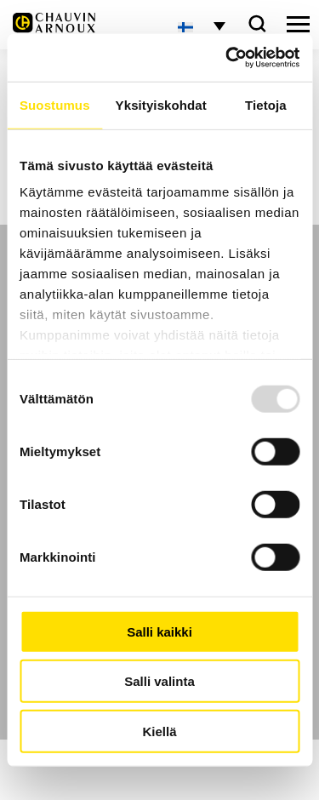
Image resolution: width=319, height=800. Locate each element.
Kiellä (159, 730)
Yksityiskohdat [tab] (161, 104)
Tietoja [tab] (266, 104)
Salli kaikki (159, 631)
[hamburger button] (298, 24)
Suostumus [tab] (55, 104)
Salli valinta (159, 681)
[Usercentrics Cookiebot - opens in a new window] (227, 58)
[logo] (54, 27)
